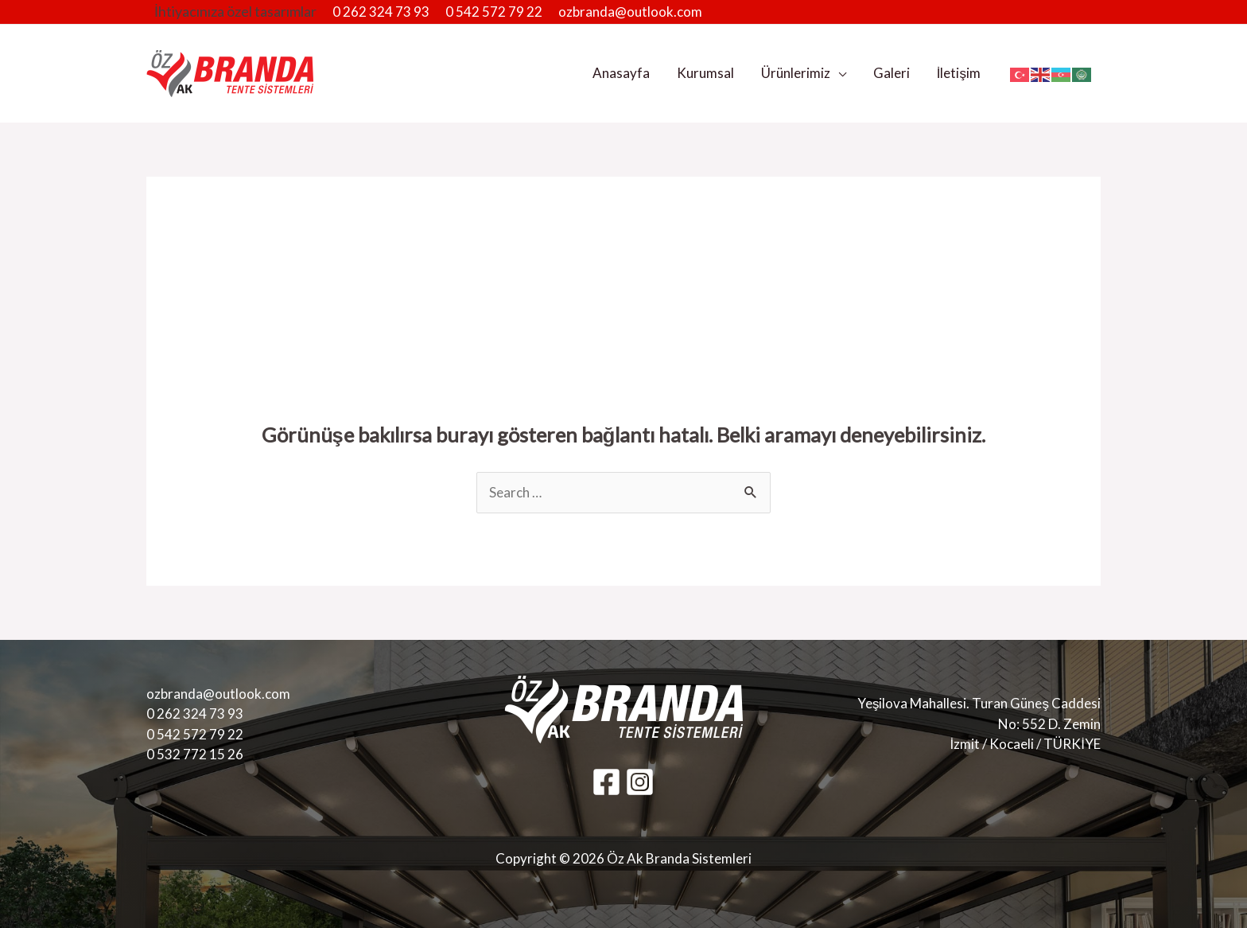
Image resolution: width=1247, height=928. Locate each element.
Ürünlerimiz (795, 72)
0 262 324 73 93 (380, 11)
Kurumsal (705, 72)
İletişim (959, 72)
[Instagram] (640, 782)
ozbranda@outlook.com (630, 11)
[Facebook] (606, 782)
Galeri (891, 72)
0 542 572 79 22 (493, 11)
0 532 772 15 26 (194, 754)
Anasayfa (621, 72)
